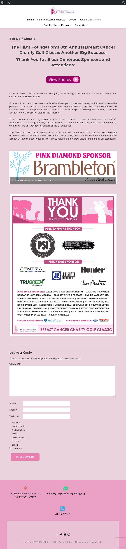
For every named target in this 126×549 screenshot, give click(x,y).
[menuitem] (2, 2)
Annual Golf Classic (90, 19)
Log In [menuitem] (9, 2)
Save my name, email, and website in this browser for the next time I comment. (18, 437)
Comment (15, 366)
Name (13, 405)
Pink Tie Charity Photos (56, 24)
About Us (80, 24)
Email (13, 412)
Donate (72, 19)
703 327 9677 (62, 513)
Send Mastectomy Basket (51, 19)
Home (30, 19)
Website (14, 418)
